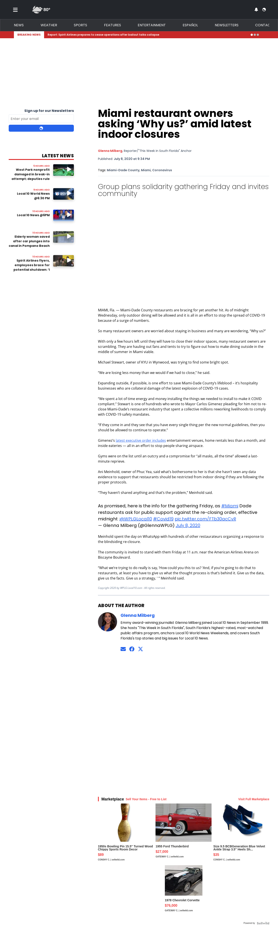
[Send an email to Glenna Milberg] (123, 649)
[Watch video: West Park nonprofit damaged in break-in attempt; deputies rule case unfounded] (63, 170)
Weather (49, 25)
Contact (263, 25)
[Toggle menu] (15, 9)
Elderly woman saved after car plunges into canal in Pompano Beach (29, 241)
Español (190, 25)
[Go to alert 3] (258, 35)
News (19, 25)
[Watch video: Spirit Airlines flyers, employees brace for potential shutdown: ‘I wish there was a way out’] (63, 261)
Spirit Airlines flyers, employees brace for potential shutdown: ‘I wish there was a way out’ (31, 269)
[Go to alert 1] (252, 35)
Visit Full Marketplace (253, 799)
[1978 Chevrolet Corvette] (183, 892)
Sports (80, 25)
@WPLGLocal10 (136, 519)
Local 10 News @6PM (33, 215)
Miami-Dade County (123, 170)
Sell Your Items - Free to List (146, 799)
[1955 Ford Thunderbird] (184, 834)
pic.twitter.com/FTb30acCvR (205, 519)
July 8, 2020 (188, 525)
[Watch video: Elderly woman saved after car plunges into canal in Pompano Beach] (63, 237)
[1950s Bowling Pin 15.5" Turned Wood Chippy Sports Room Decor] (126, 834)
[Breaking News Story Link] (147, 34)
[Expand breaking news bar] (263, 35)
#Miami (229, 506)
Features (112, 25)
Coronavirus (162, 170)
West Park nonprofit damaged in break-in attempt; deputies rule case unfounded (31, 177)
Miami (146, 170)
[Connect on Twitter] (140, 649)
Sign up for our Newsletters (49, 110)
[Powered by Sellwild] (263, 923)
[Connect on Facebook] (131, 649)
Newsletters (226, 25)
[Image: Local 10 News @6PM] (63, 215)
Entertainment (152, 25)
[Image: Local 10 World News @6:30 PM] (63, 194)
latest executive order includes (141, 440)
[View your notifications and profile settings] (256, 9)
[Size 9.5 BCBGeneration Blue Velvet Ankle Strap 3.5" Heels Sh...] (241, 834)
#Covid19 (163, 519)
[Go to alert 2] (255, 35)
